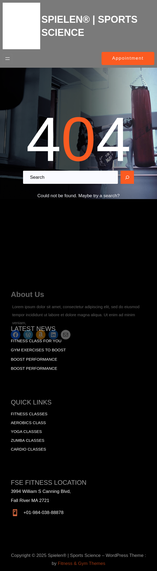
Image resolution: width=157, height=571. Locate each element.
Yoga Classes (26, 431)
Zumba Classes (27, 440)
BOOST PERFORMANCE (34, 368)
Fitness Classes (29, 414)
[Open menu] (7, 58)
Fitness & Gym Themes (81, 568)
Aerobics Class (28, 422)
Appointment (128, 58)
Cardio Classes (28, 449)
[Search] (127, 177)
